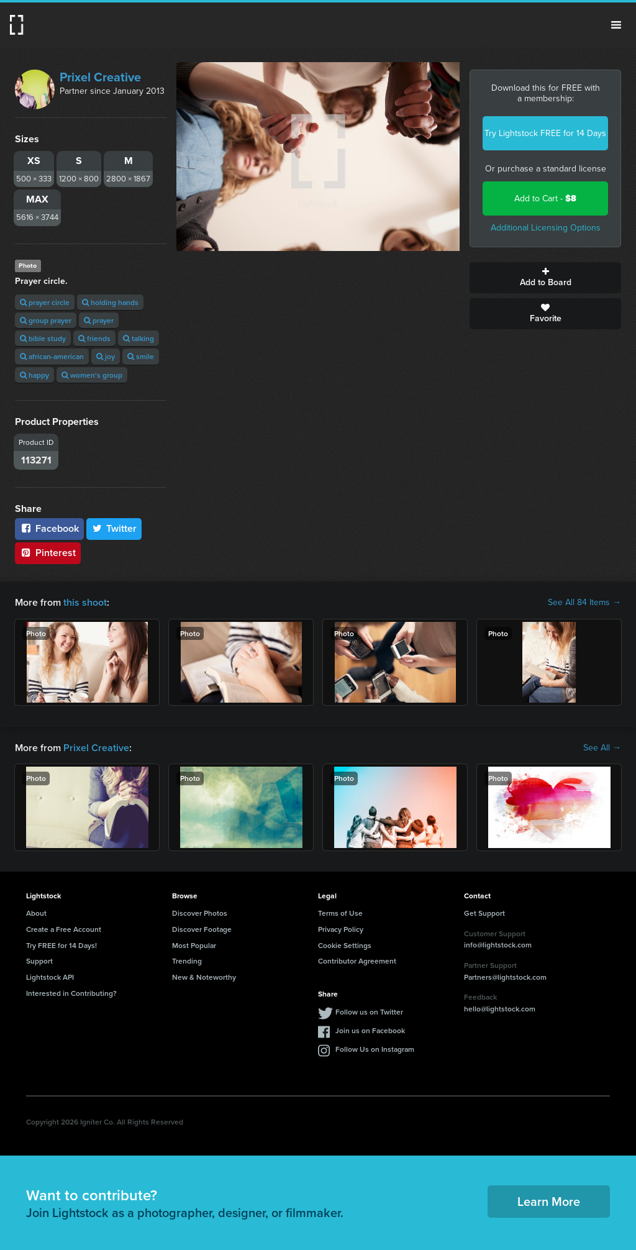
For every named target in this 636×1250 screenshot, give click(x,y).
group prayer (45, 320)
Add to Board (545, 277)
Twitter (114, 528)
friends (94, 338)
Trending (187, 961)
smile (140, 356)
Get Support (484, 913)
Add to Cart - (545, 198)
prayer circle (45, 302)
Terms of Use (340, 913)
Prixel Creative (100, 77)
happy (34, 375)
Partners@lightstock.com (505, 977)
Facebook (49, 528)
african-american (52, 356)
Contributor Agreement (357, 961)
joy (105, 356)
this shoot (85, 602)
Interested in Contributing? (71, 993)
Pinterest (48, 552)
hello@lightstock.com (499, 1008)
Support (39, 961)
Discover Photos (199, 913)
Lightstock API (50, 977)
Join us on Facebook (370, 1030)
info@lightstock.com (498, 944)
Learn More (548, 1201)
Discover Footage (202, 929)
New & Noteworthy (204, 977)
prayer (99, 320)
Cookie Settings (344, 945)
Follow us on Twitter (369, 1011)
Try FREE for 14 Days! (61, 945)
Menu (616, 25)
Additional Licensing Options (546, 227)
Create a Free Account (63, 929)
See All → (602, 748)
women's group (91, 375)
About (36, 913)
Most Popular (194, 945)
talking (138, 338)
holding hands (110, 302)
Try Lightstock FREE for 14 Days (545, 133)
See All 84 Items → (584, 602)
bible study (43, 338)
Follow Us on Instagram (374, 1049)
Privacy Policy (340, 929)
